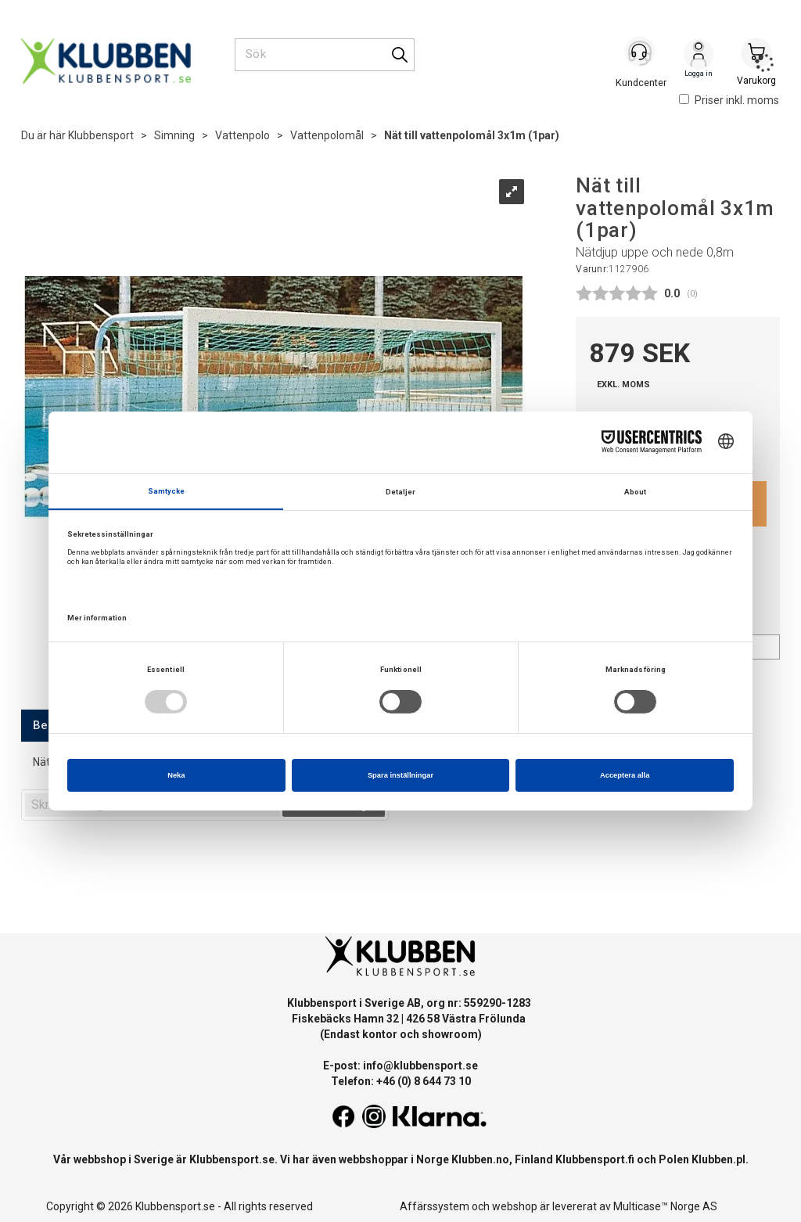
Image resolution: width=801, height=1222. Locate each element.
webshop (514, 1206)
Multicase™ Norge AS (665, 1206)
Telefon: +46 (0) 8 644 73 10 (401, 1081)
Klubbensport (101, 135)
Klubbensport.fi (594, 1159)
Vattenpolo (242, 135)
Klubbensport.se (232, 1159)
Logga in (698, 55)
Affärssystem (434, 1206)
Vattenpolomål (327, 135)
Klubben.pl (718, 1159)
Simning (174, 135)
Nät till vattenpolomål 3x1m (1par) (471, 135)
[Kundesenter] (640, 54)
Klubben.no (480, 1159)
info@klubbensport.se (420, 1065)
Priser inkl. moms (729, 100)
